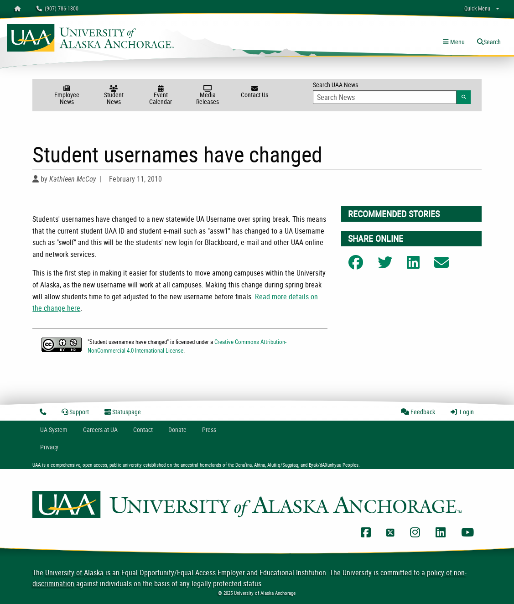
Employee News (67, 95)
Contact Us (254, 92)
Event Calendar (161, 95)
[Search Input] (385, 97)
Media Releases (207, 95)
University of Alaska (74, 573)
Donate (177, 429)
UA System (53, 429)
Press (209, 429)
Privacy (49, 447)
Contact (143, 429)
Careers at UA (100, 429)
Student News (114, 95)
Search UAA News (392, 92)
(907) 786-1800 (57, 8)
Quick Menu (477, 8)
